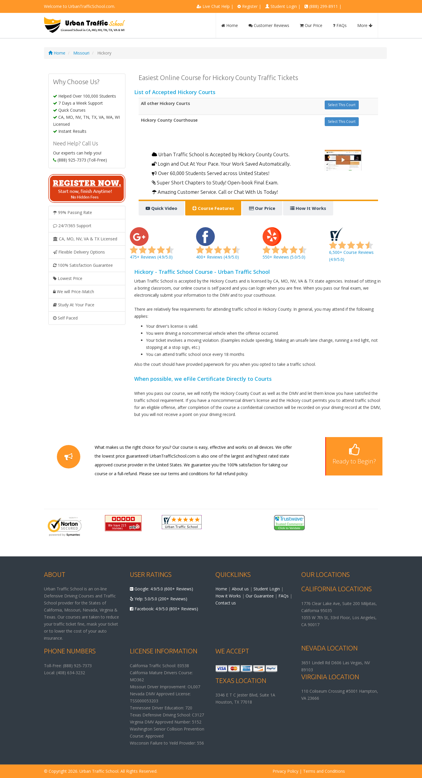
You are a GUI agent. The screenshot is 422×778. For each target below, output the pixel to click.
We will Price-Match (73, 291)
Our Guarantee (260, 596)
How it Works (228, 596)
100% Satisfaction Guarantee (83, 265)
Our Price (311, 25)
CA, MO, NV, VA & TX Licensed (85, 239)
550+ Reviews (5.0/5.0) (285, 246)
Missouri (81, 53)
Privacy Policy (285, 771)
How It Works (308, 208)
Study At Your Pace (73, 305)
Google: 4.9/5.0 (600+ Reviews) (161, 589)
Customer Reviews (269, 25)
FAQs (340, 25)
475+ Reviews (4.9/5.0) (152, 246)
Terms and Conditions (324, 771)
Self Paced (65, 318)
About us (240, 589)
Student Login (283, 6)
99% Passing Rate (72, 212)
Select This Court (341, 104)
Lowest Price (67, 278)
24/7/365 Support (72, 225)
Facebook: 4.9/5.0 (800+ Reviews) (164, 608)
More (364, 25)
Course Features (213, 208)
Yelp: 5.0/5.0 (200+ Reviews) (158, 599)
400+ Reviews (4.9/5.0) (218, 246)
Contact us (225, 603)
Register (250, 6)
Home (229, 25)
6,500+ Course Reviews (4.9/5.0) (351, 246)
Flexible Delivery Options (79, 252)
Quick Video (161, 208)
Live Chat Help (216, 6)
